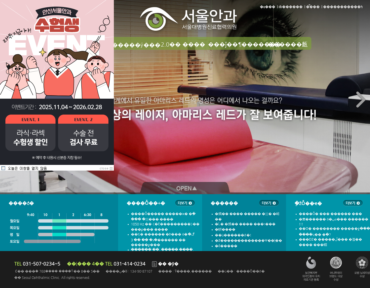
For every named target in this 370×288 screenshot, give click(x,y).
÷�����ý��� (133, 45)
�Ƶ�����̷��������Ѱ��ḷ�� (248, 241)
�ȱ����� (226, 246)
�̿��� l (313, 7)
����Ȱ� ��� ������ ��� (330, 214)
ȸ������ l (291, 7)
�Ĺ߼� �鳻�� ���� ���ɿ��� (245, 224)
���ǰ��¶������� (236, 44)
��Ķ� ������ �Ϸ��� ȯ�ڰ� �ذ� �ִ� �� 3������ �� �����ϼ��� (162, 239)
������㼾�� (288, 44)
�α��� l (269, 7)
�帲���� (225, 229)
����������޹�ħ (343, 7)
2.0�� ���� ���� (183, 44)
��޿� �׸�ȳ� (165, 263)
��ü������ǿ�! (233, 235)
